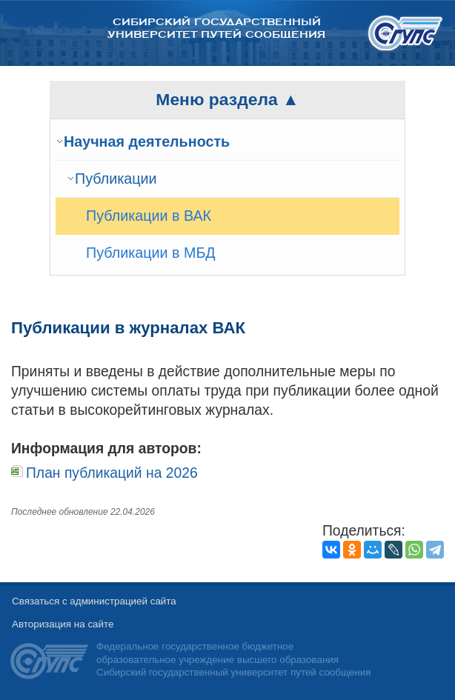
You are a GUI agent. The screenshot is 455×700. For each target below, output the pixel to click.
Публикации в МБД (151, 252)
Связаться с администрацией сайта (94, 601)
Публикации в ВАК (148, 215)
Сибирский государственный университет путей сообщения (216, 28)
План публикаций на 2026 (112, 473)
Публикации (116, 178)
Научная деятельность (147, 141)
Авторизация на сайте (62, 624)
